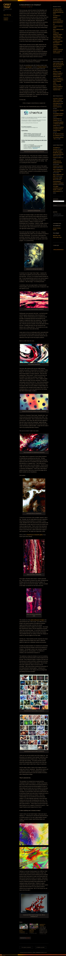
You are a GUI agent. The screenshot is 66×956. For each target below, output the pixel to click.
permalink (28, 937)
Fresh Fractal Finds (57, 106)
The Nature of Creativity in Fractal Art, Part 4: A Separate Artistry (58, 129)
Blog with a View (56, 235)
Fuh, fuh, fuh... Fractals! (58, 110)
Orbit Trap (7, 6)
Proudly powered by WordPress (26, 952)
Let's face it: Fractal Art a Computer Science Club (58, 100)
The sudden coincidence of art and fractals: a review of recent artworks (26, 947)
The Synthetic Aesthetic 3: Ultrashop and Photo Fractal (58, 124)
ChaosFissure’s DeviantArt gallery (35, 534)
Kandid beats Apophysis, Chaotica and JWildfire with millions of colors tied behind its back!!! (57, 36)
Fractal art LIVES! (57, 19)
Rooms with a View (57, 237)
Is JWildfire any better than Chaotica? (32, 930)
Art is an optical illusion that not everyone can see (58, 22)
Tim (31, 6)
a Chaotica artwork (41, 67)
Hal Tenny (55, 71)
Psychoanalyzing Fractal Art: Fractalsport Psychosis (58, 183)
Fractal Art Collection (6, 18)
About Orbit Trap (7, 15)
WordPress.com (43, 952)
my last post (29, 67)
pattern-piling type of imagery (37, 619)
